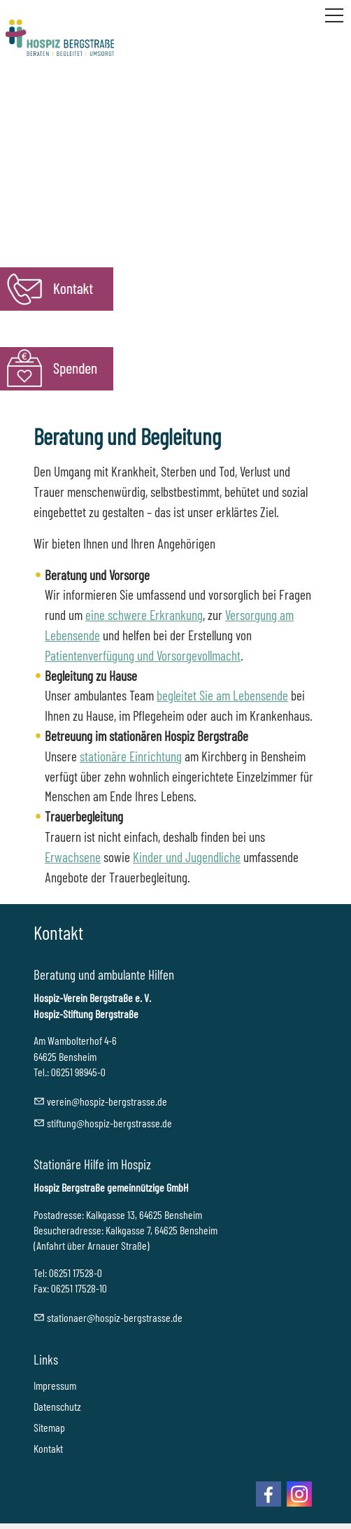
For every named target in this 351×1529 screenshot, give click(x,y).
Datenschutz (57, 1406)
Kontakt (48, 1448)
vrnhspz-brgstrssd (107, 1101)
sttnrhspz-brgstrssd (114, 1317)
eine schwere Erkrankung (144, 615)
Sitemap (49, 1427)
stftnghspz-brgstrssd (109, 1122)
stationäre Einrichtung (131, 756)
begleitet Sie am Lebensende (222, 695)
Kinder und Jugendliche (187, 857)
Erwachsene (73, 857)
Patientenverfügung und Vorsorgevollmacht (143, 655)
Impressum (55, 1385)
